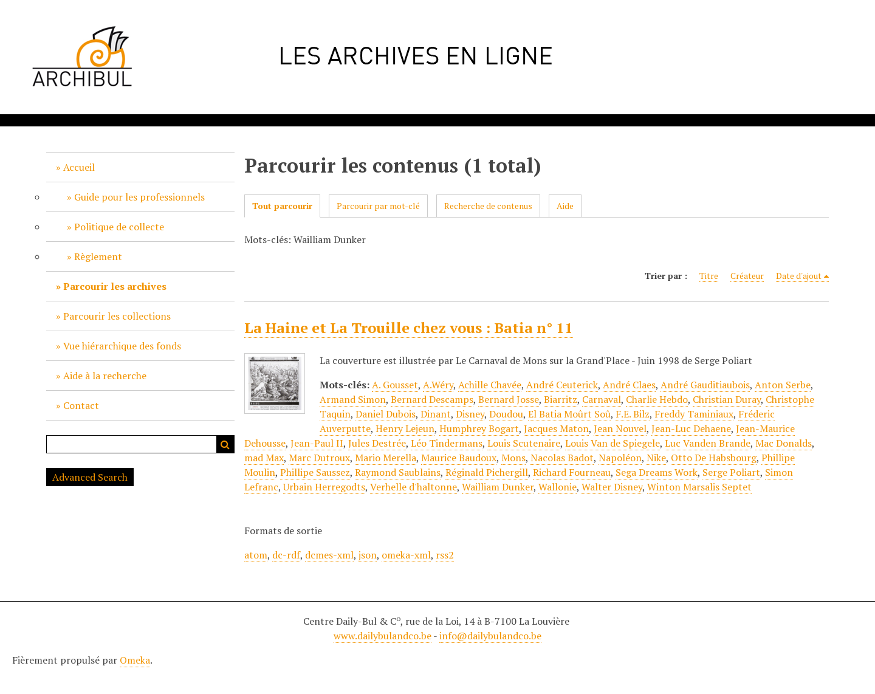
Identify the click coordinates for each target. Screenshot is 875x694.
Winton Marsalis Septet (699, 486)
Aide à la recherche (104, 375)
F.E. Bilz (633, 414)
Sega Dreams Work (657, 472)
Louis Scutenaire (523, 443)
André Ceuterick (562, 384)
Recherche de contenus (488, 205)
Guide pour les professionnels (139, 197)
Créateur (747, 275)
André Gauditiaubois (705, 384)
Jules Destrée (377, 443)
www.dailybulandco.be (382, 635)
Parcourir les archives (114, 286)
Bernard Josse (508, 399)
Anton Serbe (783, 384)
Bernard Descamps (432, 399)
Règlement (98, 256)
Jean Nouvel (620, 428)
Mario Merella (385, 457)
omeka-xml (406, 555)
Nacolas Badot (562, 457)
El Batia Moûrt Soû (569, 414)
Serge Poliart (731, 472)
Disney (470, 414)
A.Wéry (438, 384)
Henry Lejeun (405, 428)
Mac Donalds (783, 443)
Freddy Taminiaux (693, 414)
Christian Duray (727, 399)
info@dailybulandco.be (490, 635)
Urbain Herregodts (324, 486)
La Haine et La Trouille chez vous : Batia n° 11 (408, 327)
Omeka (135, 660)
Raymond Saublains (398, 472)
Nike (656, 457)
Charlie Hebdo (657, 399)
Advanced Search (90, 477)
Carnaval (601, 399)
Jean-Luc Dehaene (691, 428)
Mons (513, 457)
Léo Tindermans (446, 443)
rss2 (445, 555)
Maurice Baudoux (458, 457)
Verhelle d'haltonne (413, 486)
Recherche (225, 444)
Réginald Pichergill (486, 472)
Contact (81, 405)
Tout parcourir (282, 205)
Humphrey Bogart (479, 428)
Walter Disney (612, 486)
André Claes (629, 384)
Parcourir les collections (117, 316)
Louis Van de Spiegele (612, 443)
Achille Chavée (489, 384)
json (368, 555)
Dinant (435, 414)
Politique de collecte (119, 226)
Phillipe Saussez (315, 472)
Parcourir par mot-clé (378, 205)
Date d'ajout (799, 275)
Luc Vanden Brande (707, 443)
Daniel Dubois (385, 414)
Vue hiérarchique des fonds (122, 345)
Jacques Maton (556, 428)
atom (255, 555)
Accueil (79, 167)
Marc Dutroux (319, 457)
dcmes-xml (329, 555)
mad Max (264, 457)
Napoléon (620, 457)
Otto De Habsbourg (714, 457)
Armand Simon (353, 399)
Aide (565, 205)
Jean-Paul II (316, 443)
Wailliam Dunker (498, 486)
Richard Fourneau (572, 472)
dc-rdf (286, 555)
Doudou (506, 414)
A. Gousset (395, 384)
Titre (708, 275)
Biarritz (560, 399)
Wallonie (557, 486)
